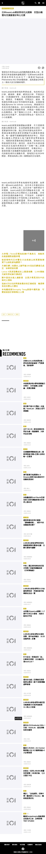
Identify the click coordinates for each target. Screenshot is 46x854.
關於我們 (7, 844)
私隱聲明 (30, 844)
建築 (17, 318)
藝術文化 (10, 318)
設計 (4, 318)
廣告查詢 (14, 844)
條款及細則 (38, 844)
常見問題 (22, 844)
